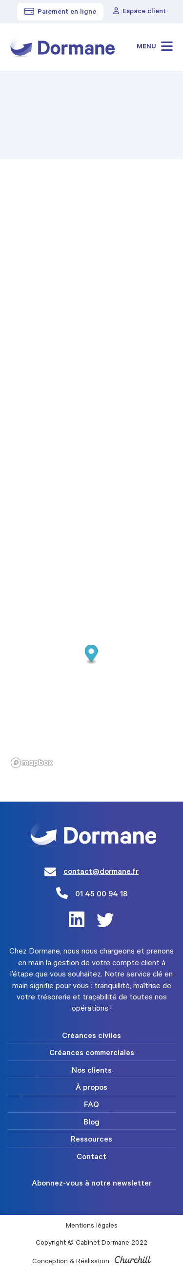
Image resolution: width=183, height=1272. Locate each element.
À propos (91, 1088)
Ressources (91, 1140)
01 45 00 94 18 (101, 894)
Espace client (139, 11)
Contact (91, 1158)
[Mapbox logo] (31, 762)
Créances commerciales (91, 1054)
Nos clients (92, 1071)
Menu (155, 46)
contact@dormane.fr (101, 872)
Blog (91, 1123)
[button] (91, 654)
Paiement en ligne (60, 12)
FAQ (91, 1105)
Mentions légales (92, 1226)
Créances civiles (91, 1036)
